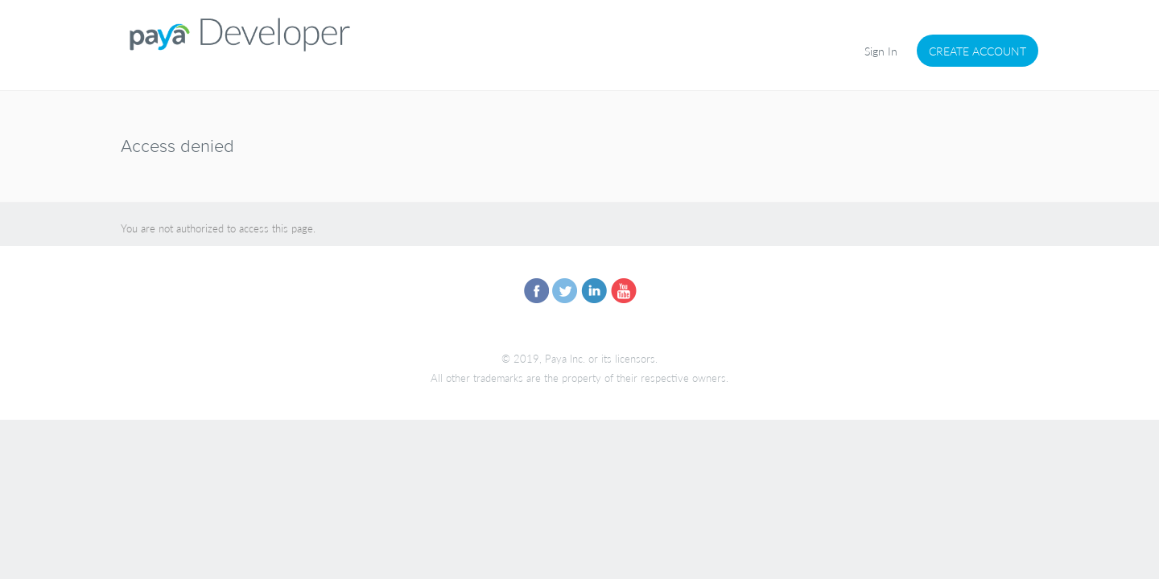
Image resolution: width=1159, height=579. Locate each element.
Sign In (880, 51)
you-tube (623, 291)
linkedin (594, 291)
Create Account (977, 51)
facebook (536, 291)
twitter (565, 291)
